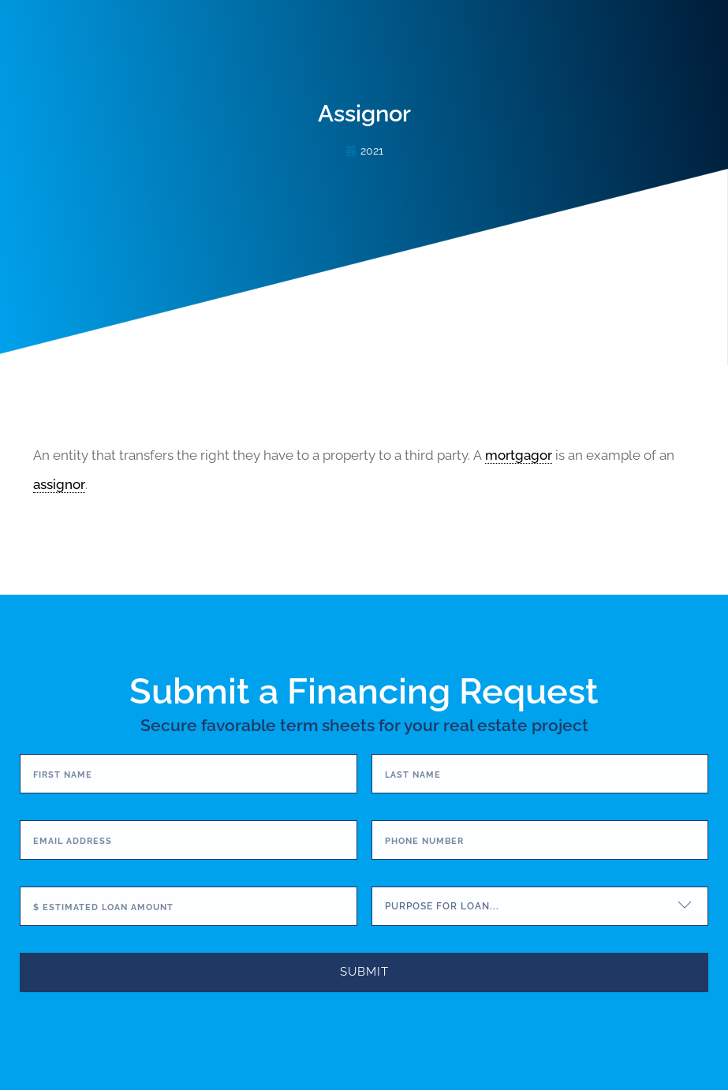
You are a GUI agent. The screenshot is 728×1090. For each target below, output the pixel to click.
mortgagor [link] (518, 455)
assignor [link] (59, 484)
